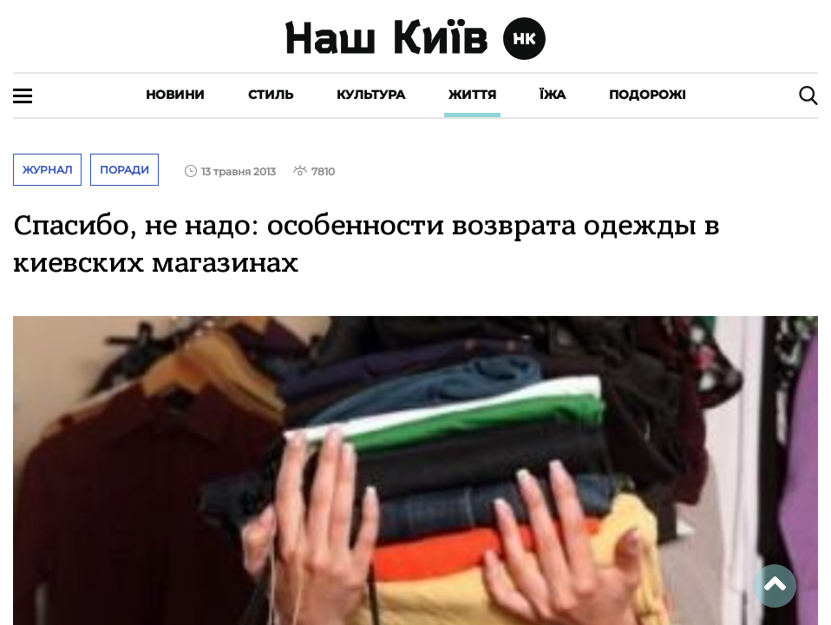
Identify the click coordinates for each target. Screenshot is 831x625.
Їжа (553, 94)
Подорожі (647, 94)
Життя (472, 94)
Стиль (270, 94)
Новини (175, 94)
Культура (371, 94)
